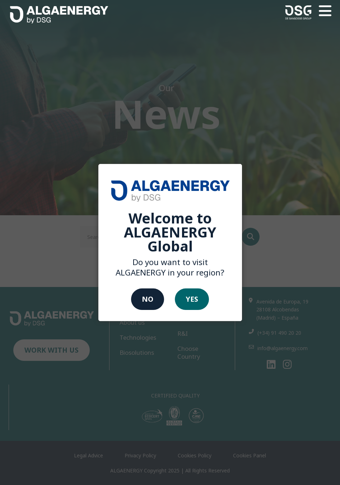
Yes (192, 299)
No (147, 299)
